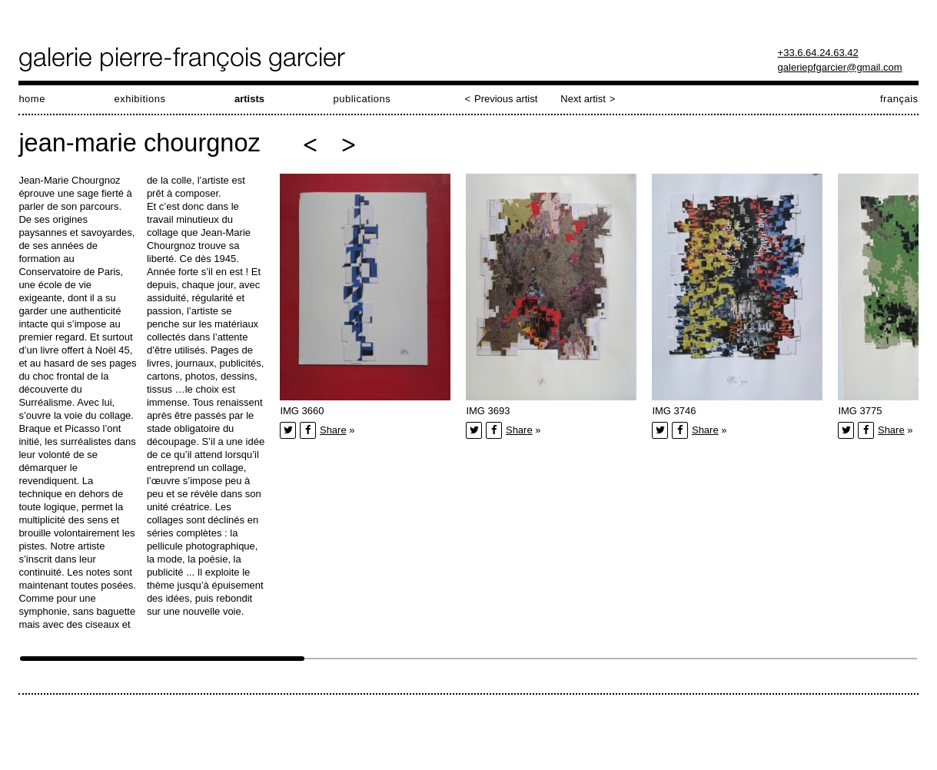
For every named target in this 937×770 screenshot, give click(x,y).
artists (249, 99)
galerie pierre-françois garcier (183, 59)
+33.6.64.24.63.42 (818, 52)
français (899, 99)
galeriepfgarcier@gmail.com (840, 67)
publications (361, 99)
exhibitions (139, 99)
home (31, 99)
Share (333, 430)
